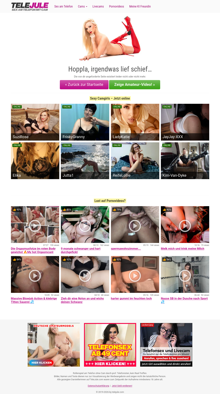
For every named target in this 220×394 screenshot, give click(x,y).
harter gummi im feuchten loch (131, 295)
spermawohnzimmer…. (126, 245)
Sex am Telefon (63, 6)
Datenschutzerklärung (98, 381)
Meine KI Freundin (140, 6)
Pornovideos (116, 6)
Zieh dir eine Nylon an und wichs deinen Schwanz (82, 297)
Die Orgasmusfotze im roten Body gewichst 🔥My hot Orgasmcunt (33, 247)
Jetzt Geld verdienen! (122, 381)
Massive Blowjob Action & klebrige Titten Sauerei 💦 (34, 297)
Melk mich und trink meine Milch (182, 245)
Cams (82, 6)
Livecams (98, 6)
